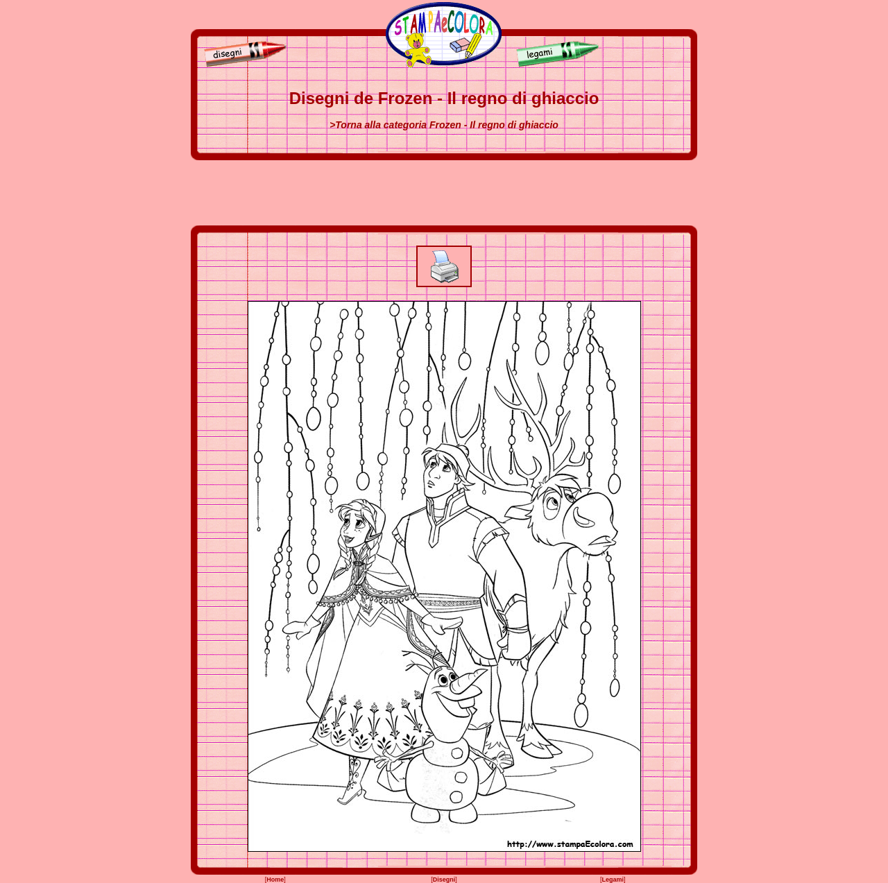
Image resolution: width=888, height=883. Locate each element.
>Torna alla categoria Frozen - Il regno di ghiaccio (444, 124)
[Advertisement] (444, 193)
